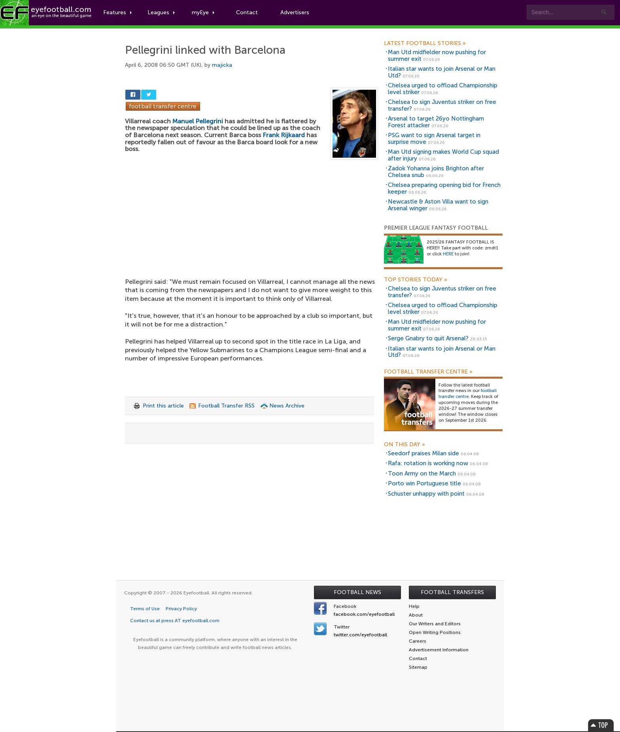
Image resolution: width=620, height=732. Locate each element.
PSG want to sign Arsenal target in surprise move (434, 138)
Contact (247, 12)
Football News (357, 592)
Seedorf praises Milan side (423, 453)
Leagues (161, 12)
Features (117, 12)
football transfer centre (468, 393)
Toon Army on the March (422, 473)
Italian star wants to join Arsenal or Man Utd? (441, 72)
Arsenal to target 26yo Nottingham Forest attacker (436, 122)
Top (601, 725)
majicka (222, 65)
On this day (404, 445)
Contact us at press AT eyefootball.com (174, 620)
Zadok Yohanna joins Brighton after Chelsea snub (436, 172)
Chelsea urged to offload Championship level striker (442, 89)
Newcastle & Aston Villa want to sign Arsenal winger (438, 205)
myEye (203, 12)
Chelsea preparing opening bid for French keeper (444, 188)
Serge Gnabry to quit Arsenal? (428, 338)
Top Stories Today (415, 280)
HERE (448, 254)
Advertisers (294, 12)
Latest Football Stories (425, 43)
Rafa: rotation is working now (428, 463)
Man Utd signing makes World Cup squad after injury (443, 155)
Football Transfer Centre (428, 372)
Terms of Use (145, 608)
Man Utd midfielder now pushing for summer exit (437, 55)
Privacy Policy (181, 608)
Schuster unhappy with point (426, 493)
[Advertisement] (251, 218)
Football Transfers (452, 592)
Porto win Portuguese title (424, 483)
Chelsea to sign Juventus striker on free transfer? (442, 105)
